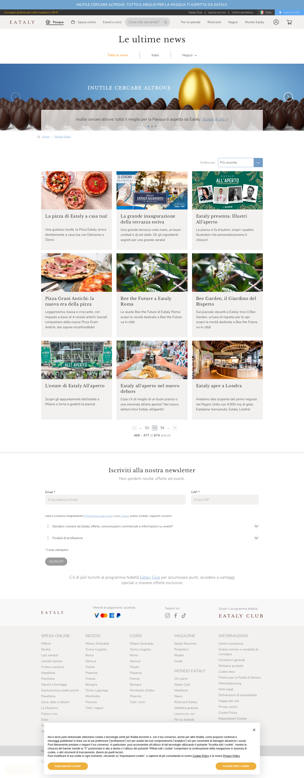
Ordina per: (208, 174)
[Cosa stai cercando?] (147, 22)
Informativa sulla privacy (99, 527)
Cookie (125, 527)
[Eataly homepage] (22, 22)
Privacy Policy (231, 756)
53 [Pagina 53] (154, 439)
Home (45, 148)
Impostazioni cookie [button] (68, 766)
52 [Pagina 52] (147, 439)
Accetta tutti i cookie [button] (236, 766)
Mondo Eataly (62, 148)
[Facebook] (175, 626)
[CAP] (225, 511)
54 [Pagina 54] (162, 439)
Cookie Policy (200, 756)
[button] (276, 22)
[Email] (115, 511)
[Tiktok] (183, 626)
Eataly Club (150, 588)
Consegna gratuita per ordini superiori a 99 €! (31, 12)
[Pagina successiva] (175, 439)
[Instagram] (167, 626)
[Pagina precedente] (134, 439)
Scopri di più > (215, 130)
